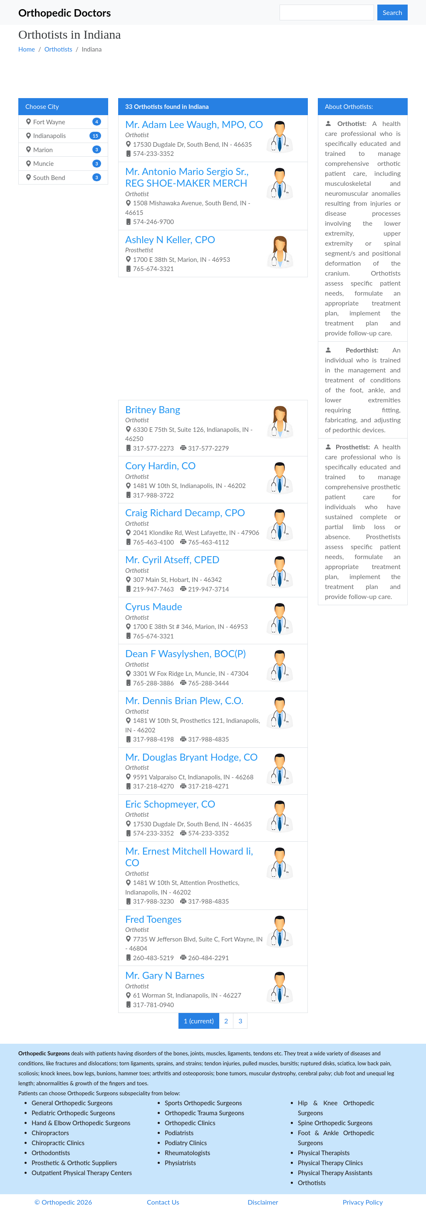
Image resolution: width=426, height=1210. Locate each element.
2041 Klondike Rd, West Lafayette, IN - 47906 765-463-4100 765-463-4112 (210, 526)
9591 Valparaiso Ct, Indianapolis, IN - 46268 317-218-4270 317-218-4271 (210, 770)
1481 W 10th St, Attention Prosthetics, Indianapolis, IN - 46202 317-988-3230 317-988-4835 (210, 875)
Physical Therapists (324, 1152)
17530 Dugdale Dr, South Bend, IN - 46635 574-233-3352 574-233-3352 (210, 817)
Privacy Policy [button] (363, 1202)
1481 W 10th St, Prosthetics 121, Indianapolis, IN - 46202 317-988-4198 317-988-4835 (210, 719)
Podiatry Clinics (186, 1142)
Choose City (42, 106)
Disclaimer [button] (263, 1202)
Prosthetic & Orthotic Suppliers (74, 1162)
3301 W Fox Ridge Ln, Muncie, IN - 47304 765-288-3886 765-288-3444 (210, 667)
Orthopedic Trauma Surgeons (204, 1112)
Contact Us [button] (163, 1202)
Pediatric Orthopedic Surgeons (73, 1112)
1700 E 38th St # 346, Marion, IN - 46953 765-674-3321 (210, 620)
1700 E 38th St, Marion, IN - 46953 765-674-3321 (210, 253)
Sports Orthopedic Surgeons (203, 1102)
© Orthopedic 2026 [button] (63, 1202)
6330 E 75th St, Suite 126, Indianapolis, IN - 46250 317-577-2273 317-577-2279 (210, 428)
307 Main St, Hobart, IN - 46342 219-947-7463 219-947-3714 (210, 573)
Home (26, 49)
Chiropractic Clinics (58, 1142)
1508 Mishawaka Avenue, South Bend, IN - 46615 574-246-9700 (210, 195)
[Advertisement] (213, 75)
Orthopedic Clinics (190, 1122)
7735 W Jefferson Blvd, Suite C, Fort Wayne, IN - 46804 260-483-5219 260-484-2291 (210, 937)
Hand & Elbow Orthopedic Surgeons (81, 1122)
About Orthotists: (349, 106)
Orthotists (58, 49)
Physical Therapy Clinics (330, 1162)
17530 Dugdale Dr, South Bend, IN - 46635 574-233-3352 (210, 138)
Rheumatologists (187, 1152)
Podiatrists (179, 1132)
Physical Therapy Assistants (335, 1172)
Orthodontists (51, 1152)
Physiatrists (180, 1162)
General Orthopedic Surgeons (72, 1102)
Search (392, 12)
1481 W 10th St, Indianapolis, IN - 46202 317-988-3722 (210, 479)
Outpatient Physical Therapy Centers (82, 1172)
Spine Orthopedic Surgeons (335, 1122)
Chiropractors (50, 1132)
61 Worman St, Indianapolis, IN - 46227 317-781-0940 (210, 988)
